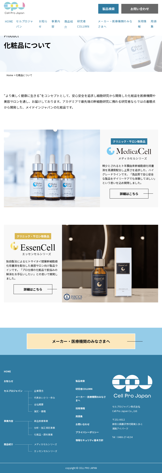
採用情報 (80, 408)
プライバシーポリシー (87, 432)
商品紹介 (8, 444)
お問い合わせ (139, 8)
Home (10, 75)
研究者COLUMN (84, 388)
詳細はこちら (129, 193)
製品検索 (108, 8)
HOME (9, 21)
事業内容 (8, 420)
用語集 (79, 416)
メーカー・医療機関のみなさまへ (81, 341)
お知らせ (8, 381)
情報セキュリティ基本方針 (89, 440)
